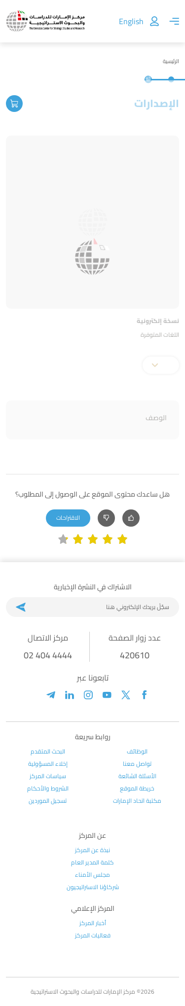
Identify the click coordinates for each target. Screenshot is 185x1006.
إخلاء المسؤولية (48, 763)
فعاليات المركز (93, 935)
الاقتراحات (68, 517)
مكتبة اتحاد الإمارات (137, 800)
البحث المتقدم (48, 751)
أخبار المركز (92, 923)
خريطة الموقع (137, 788)
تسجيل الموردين (48, 800)
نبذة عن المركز (92, 850)
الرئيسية (171, 61)
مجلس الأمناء (92, 874)
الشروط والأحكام (48, 788)
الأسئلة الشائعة (137, 776)
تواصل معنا (137, 763)
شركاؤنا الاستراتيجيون (93, 887)
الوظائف (137, 751)
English (131, 21)
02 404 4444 (48, 655)
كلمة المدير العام (92, 862)
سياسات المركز (48, 776)
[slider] (92, 539)
